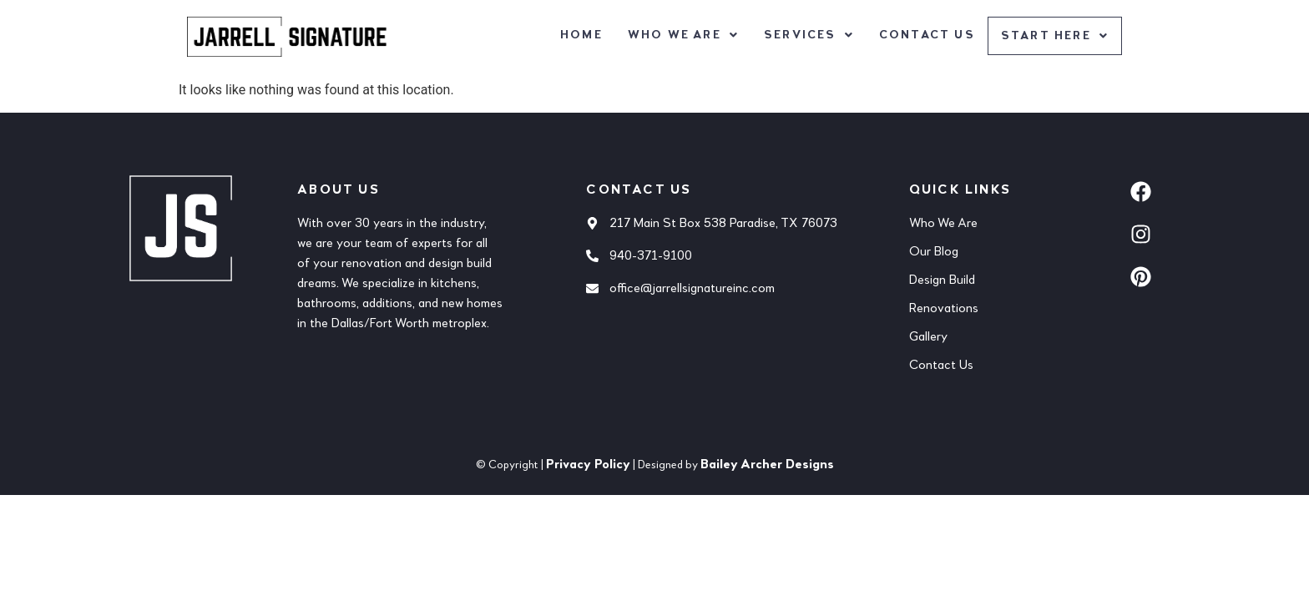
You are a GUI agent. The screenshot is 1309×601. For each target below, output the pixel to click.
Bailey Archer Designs (767, 465)
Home (579, 35)
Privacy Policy (588, 465)
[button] (682, 35)
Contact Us (925, 35)
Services (807, 35)
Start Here (1054, 37)
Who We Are (681, 35)
